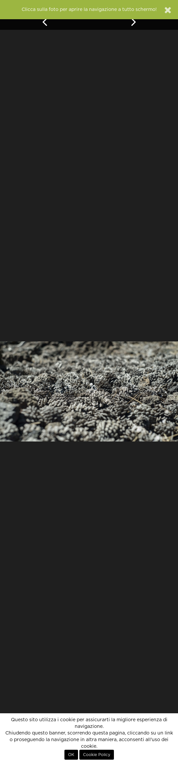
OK (71, 755)
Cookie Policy (96, 755)
